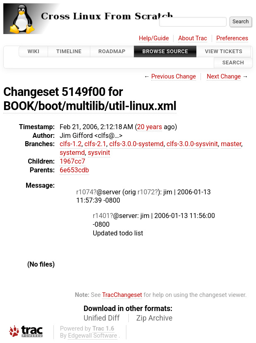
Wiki (33, 51)
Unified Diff (102, 318)
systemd (72, 153)
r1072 (146, 192)
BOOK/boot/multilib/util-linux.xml (89, 106)
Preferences (232, 38)
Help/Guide (154, 38)
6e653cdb (74, 170)
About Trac (192, 38)
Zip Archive (154, 318)
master (231, 144)
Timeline (69, 51)
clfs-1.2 (71, 144)
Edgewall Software (92, 335)
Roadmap (112, 51)
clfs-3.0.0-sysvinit (192, 144)
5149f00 (84, 92)
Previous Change (173, 76)
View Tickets (223, 51)
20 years (149, 127)
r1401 (101, 216)
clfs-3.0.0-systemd (136, 144)
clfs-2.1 (95, 144)
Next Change (224, 76)
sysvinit (99, 153)
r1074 (84, 192)
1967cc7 (72, 161)
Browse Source (165, 51)
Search (233, 63)
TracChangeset (122, 295)
